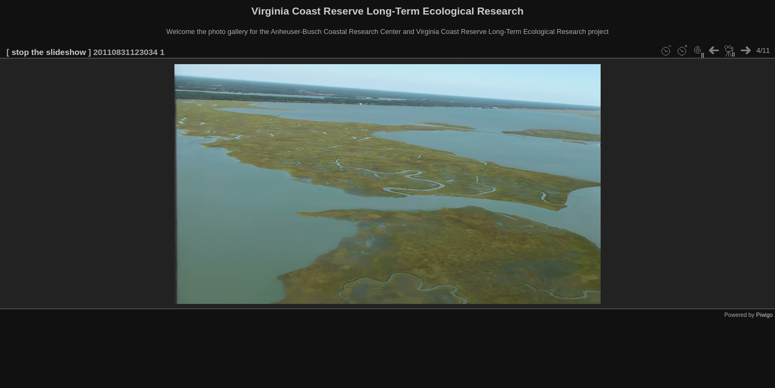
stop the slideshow (48, 52)
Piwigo (764, 314)
